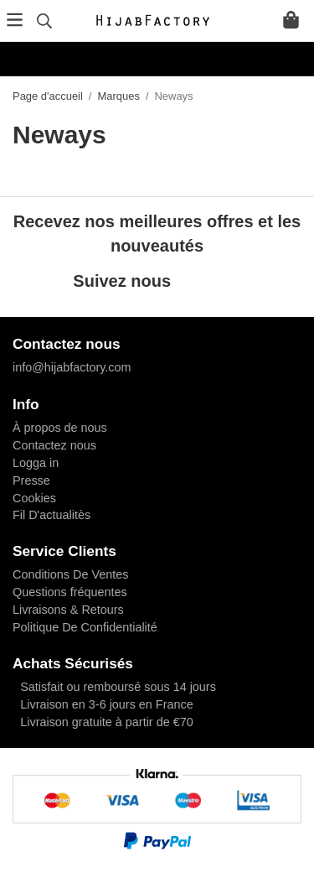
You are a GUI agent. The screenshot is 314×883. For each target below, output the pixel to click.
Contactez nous (54, 445)
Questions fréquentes (70, 592)
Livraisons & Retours (68, 609)
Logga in (36, 463)
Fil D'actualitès (51, 515)
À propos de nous (60, 427)
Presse (31, 480)
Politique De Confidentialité (85, 627)
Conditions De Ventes (70, 574)
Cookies (34, 498)
